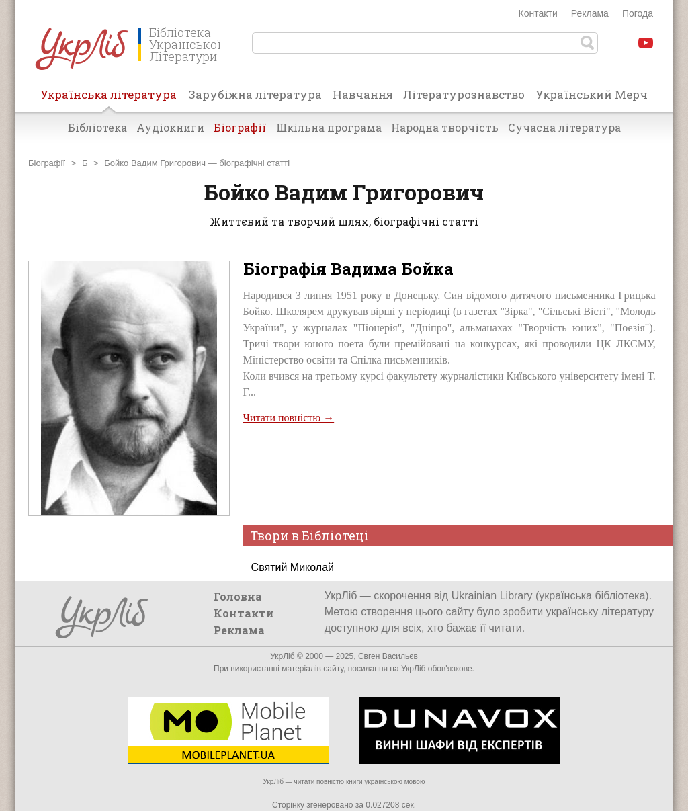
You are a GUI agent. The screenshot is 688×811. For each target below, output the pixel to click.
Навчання (363, 94)
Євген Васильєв (388, 656)
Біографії (240, 127)
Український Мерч (591, 94)
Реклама (590, 13)
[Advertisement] (449, 473)
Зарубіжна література (255, 94)
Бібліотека (97, 127)
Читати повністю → (289, 417)
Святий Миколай (292, 567)
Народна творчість (445, 127)
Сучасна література (564, 127)
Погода (637, 13)
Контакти (538, 13)
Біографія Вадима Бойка (348, 269)
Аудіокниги (170, 127)
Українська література (108, 99)
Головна (238, 596)
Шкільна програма (329, 127)
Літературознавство (464, 94)
